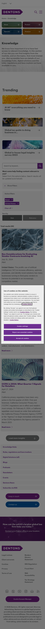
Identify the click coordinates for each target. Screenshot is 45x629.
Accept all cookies (22, 338)
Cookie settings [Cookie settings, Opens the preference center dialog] (22, 326)
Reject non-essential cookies (22, 332)
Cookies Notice (27, 304)
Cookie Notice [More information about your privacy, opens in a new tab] (14, 320)
